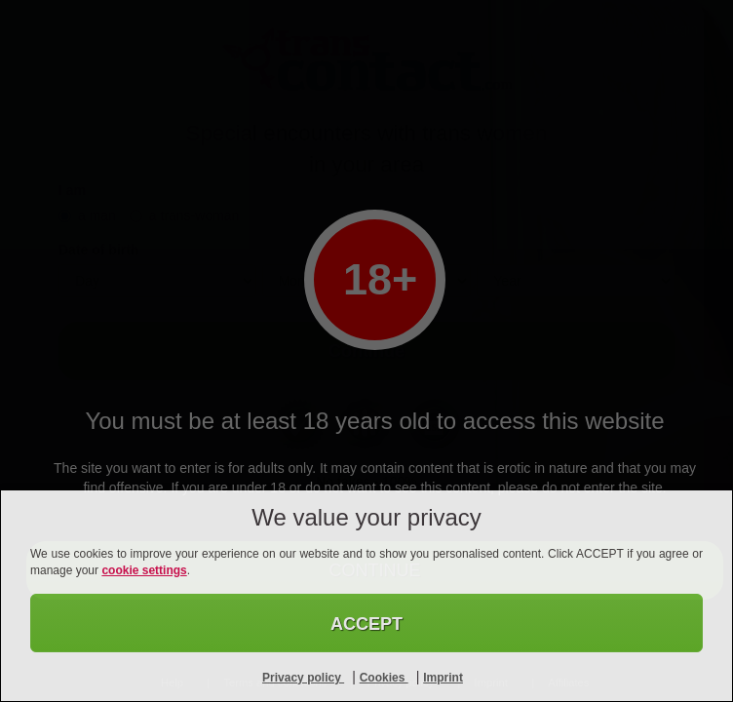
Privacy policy (303, 677)
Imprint (443, 677)
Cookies (384, 677)
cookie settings (143, 570)
